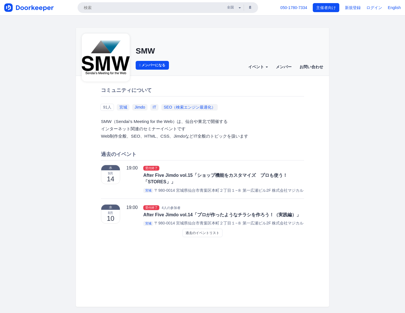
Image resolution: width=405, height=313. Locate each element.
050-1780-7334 (293, 7)
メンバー (284, 67)
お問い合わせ (311, 67)
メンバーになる (152, 65)
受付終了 (151, 168)
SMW (145, 51)
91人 (107, 107)
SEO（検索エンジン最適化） (189, 107)
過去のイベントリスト (202, 233)
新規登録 (353, 7)
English (394, 7)
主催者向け (326, 7)
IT (154, 107)
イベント (258, 67)
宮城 (123, 107)
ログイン (374, 7)
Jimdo (140, 107)
